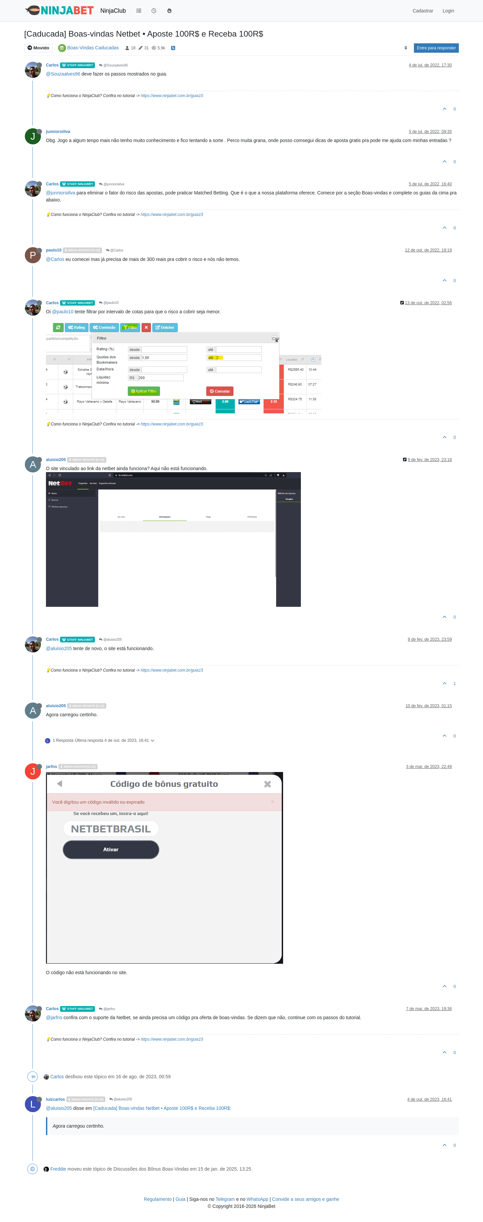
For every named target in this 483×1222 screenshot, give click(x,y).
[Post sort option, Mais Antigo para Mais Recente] (405, 48)
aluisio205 (56, 459)
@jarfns (107, 1009)
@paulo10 (109, 303)
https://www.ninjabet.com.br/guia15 (172, 95)
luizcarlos (55, 1099)
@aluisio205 (110, 639)
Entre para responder (436, 48)
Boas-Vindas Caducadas (93, 47)
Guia (180, 1199)
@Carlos (114, 250)
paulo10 (53, 250)
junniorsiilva (58, 131)
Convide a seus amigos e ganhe (305, 1199)
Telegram (225, 1199)
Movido (38, 47)
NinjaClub (113, 10)
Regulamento (158, 1199)
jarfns (51, 766)
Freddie (58, 1169)
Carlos (52, 65)
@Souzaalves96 (113, 65)
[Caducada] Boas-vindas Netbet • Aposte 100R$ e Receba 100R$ (161, 1108)
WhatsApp (257, 1199)
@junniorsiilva (111, 184)
